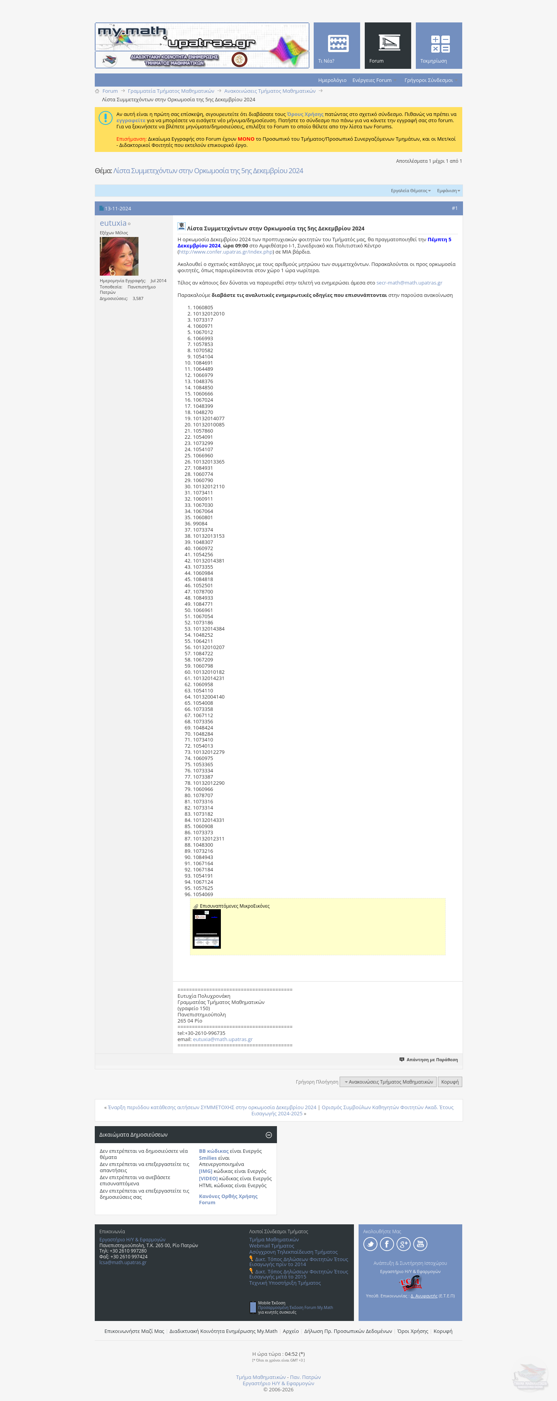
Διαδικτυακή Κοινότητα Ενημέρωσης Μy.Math (224, 1331)
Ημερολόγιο (332, 80)
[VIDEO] (208, 1178)
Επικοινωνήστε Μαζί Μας (134, 1331)
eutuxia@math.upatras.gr (223, 1039)
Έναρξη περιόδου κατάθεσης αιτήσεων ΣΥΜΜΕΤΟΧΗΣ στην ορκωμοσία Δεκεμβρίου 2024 (212, 1107)
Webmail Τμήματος (271, 1245)
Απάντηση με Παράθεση (429, 1059)
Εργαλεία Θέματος (409, 190)
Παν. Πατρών (305, 1377)
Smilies (208, 1157)
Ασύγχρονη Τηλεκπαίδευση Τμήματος (293, 1251)
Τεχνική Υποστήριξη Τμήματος (285, 1282)
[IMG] (206, 1171)
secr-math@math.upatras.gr (409, 282)
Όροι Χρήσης (413, 1331)
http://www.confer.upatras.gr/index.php (226, 251)
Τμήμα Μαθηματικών (274, 1239)
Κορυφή (450, 1082)
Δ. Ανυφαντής (424, 1296)
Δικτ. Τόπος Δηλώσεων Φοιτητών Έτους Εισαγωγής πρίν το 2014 (298, 1262)
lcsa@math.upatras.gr (123, 1262)
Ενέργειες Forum (371, 80)
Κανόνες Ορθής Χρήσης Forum (228, 1199)
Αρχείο (291, 1331)
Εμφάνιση (447, 190)
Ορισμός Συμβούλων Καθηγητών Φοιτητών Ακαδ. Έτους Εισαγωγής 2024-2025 (352, 1110)
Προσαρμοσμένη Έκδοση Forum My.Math (295, 1307)
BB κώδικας (214, 1150)
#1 (455, 208)
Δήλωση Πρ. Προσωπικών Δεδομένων (348, 1331)
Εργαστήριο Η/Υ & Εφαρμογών (132, 1239)
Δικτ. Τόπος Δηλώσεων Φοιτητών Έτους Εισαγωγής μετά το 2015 (298, 1274)
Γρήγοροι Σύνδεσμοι (429, 80)
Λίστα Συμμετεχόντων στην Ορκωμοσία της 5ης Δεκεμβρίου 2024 (208, 170)
